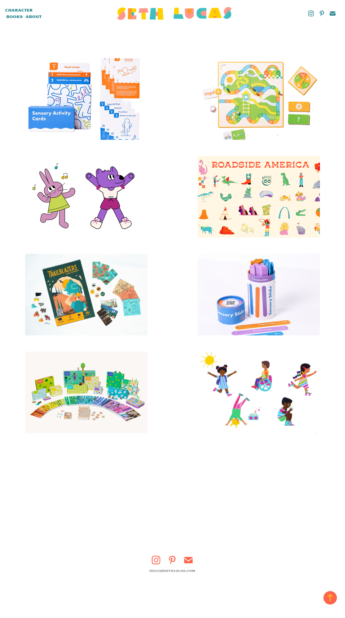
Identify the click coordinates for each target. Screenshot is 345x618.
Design (44, 10)
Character (19, 10)
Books (14, 16)
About (34, 16)
